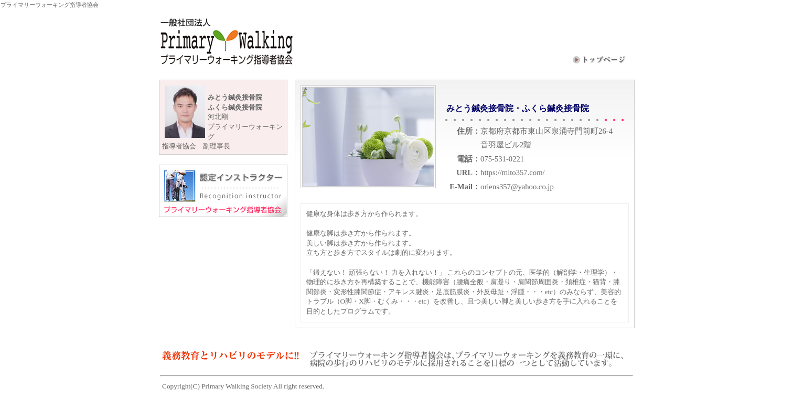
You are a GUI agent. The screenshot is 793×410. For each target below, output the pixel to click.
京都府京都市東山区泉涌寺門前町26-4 (546, 131)
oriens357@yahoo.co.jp (517, 186)
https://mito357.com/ (512, 172)
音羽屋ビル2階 (505, 145)
